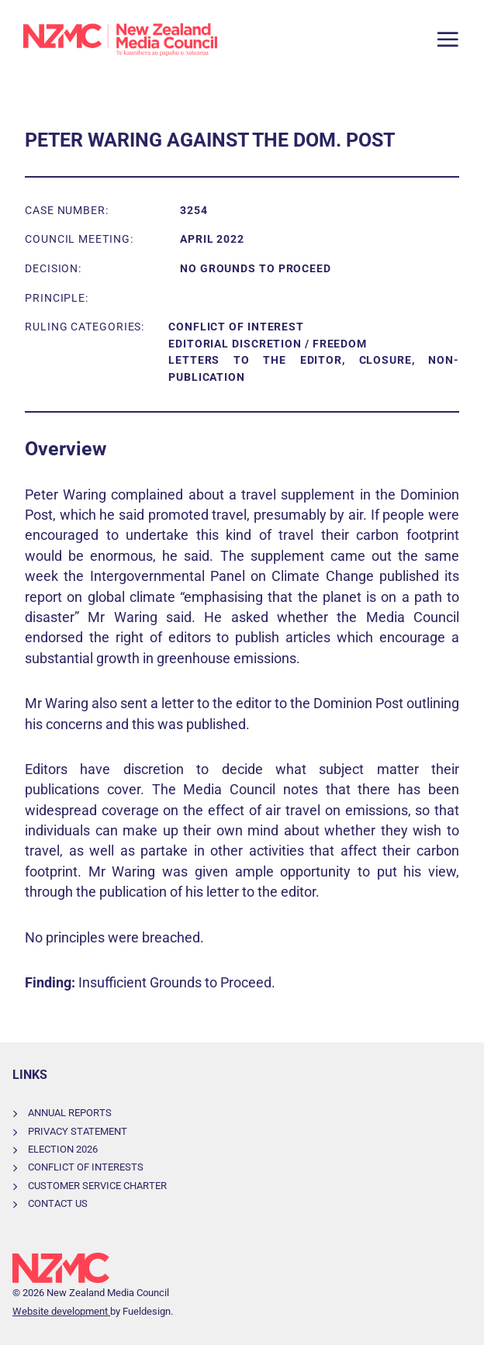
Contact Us (58, 1203)
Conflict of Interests (85, 1167)
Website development (61, 1311)
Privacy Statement (77, 1131)
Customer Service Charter (97, 1185)
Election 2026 (63, 1149)
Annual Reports (70, 1113)
